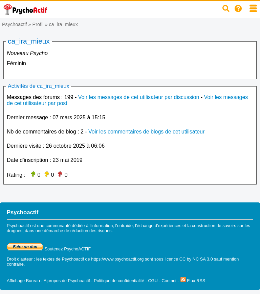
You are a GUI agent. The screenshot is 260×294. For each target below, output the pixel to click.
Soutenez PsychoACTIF (49, 248)
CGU (152, 280)
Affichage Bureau (23, 280)
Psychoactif (14, 24)
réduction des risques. (91, 230)
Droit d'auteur (19, 259)
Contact (168, 280)
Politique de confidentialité (119, 280)
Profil (38, 24)
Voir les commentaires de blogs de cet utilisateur (146, 131)
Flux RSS (192, 280)
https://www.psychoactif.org (117, 259)
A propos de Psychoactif (67, 280)
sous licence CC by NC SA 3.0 (183, 259)
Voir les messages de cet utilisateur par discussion (138, 97)
